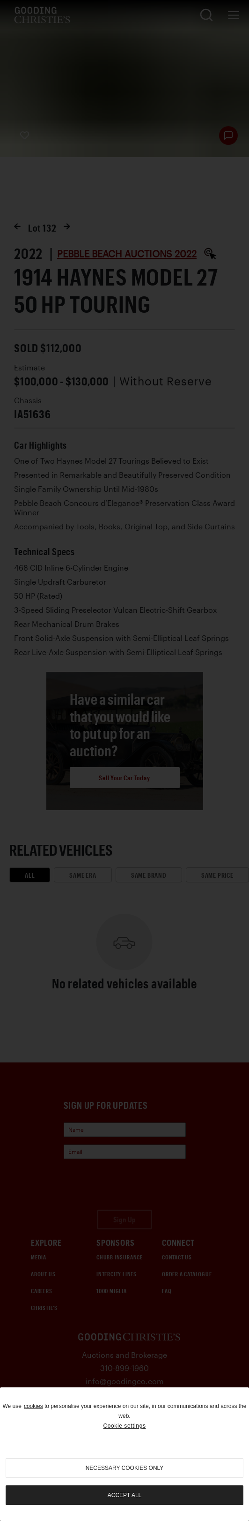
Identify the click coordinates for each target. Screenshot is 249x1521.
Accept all (124, 1495)
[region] (124, 1454)
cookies (33, 1406)
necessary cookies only (125, 1468)
